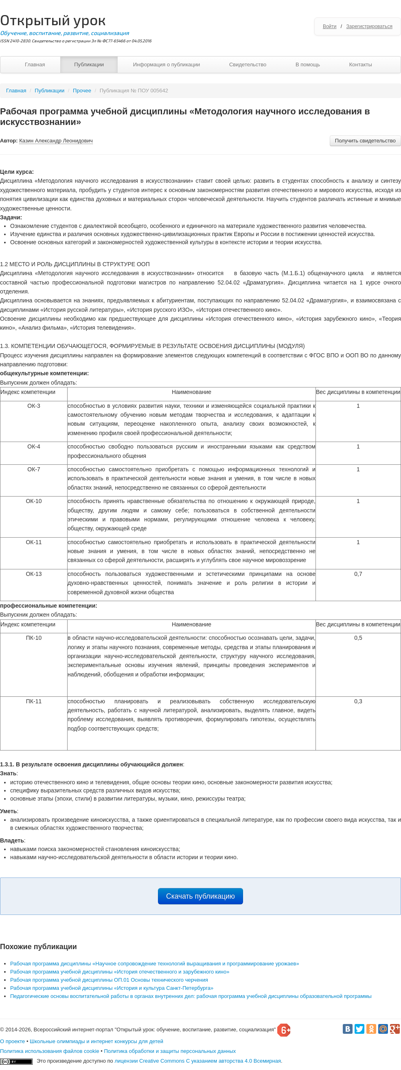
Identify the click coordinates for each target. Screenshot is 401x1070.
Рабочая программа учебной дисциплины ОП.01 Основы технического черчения (109, 980)
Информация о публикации (166, 64)
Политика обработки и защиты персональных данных (170, 1051)
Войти (330, 26)
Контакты (360, 64)
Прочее (82, 91)
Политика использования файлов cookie (49, 1051)
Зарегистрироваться (369, 26)
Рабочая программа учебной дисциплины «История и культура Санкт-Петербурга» (111, 988)
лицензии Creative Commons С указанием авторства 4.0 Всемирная (197, 1061)
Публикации (89, 64)
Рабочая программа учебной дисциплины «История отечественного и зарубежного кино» (119, 972)
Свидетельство (247, 64)
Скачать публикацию (200, 896)
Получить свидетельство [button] (365, 141)
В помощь (308, 64)
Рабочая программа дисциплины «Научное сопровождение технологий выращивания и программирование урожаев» (154, 964)
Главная (35, 64)
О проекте (12, 1041)
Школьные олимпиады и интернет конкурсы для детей (96, 1041)
